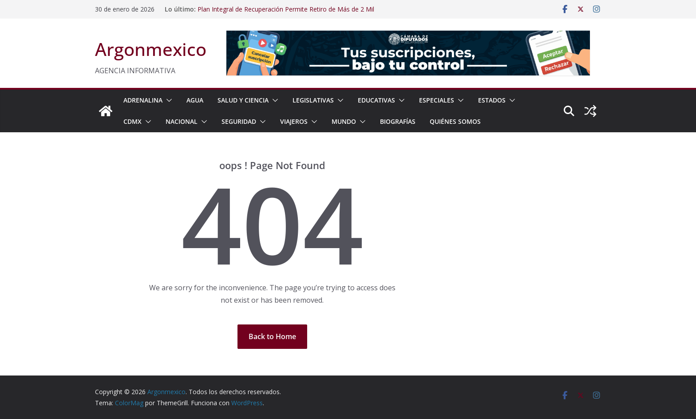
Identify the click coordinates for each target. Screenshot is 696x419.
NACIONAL (182, 121)
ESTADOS (492, 100)
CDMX (132, 121)
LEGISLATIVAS (313, 100)
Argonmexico (150, 49)
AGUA (194, 100)
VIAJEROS (294, 121)
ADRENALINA (142, 100)
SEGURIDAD (238, 121)
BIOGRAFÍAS (397, 121)
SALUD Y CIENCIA (243, 100)
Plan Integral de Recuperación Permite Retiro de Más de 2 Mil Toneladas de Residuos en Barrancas (286, 13)
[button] (167, 100)
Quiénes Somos (455, 121)
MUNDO (344, 121)
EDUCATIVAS (376, 100)
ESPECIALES (436, 100)
